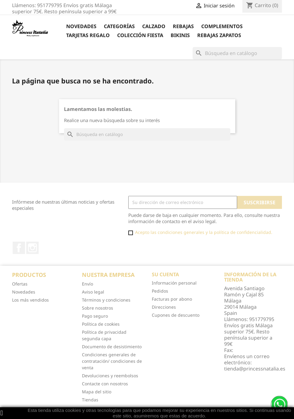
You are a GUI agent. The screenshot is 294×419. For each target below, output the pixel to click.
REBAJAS (183, 26)
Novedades (81, 26)
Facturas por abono (172, 299)
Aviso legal (93, 292)
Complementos (222, 26)
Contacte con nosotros (105, 384)
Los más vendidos (30, 300)
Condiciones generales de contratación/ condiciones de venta (112, 361)
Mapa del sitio (96, 392)
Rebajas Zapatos (219, 35)
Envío (87, 284)
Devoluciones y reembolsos (110, 376)
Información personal (174, 283)
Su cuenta (165, 274)
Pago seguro (95, 316)
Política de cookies (101, 324)
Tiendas (90, 400)
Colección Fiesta (140, 35)
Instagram (32, 248)
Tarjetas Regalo (88, 35)
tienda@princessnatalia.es (254, 368)
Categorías (119, 26)
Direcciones (164, 307)
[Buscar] (237, 53)
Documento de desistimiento (112, 346)
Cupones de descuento (175, 315)
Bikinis (180, 35)
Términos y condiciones (106, 300)
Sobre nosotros (97, 308)
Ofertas (20, 284)
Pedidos (160, 291)
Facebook (19, 248)
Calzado (153, 26)
